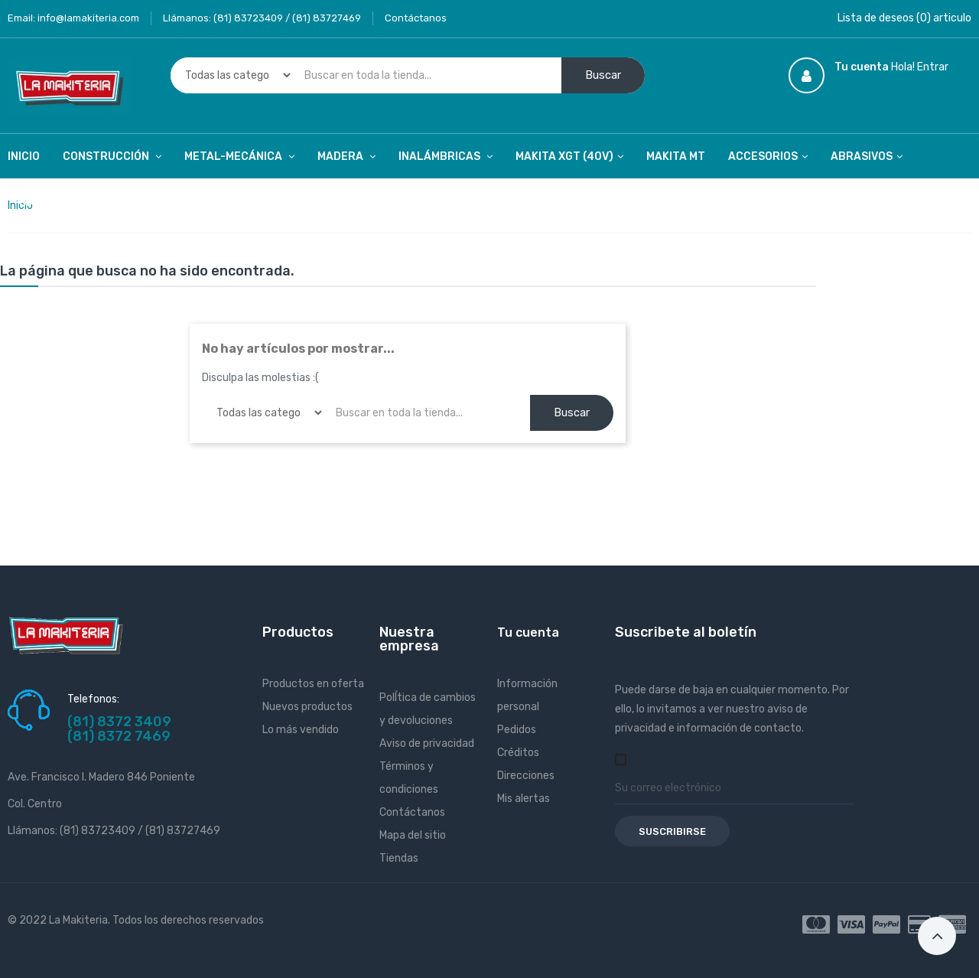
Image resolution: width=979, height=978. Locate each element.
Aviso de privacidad (426, 743)
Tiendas (398, 858)
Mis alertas (523, 798)
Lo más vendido (300, 729)
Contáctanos (416, 18)
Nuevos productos (307, 706)
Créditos (518, 752)
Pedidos (516, 729)
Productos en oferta (313, 683)
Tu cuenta (528, 632)
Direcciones (526, 775)
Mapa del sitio (412, 835)
